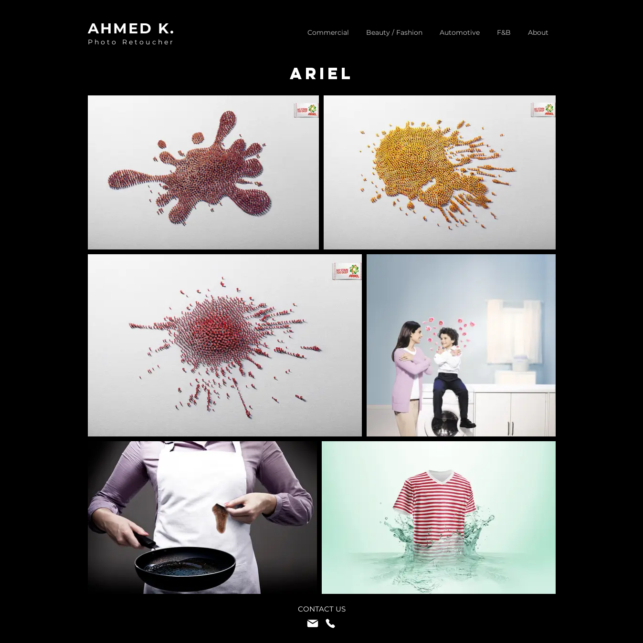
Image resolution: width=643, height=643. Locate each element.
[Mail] (312, 623)
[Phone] (330, 623)
